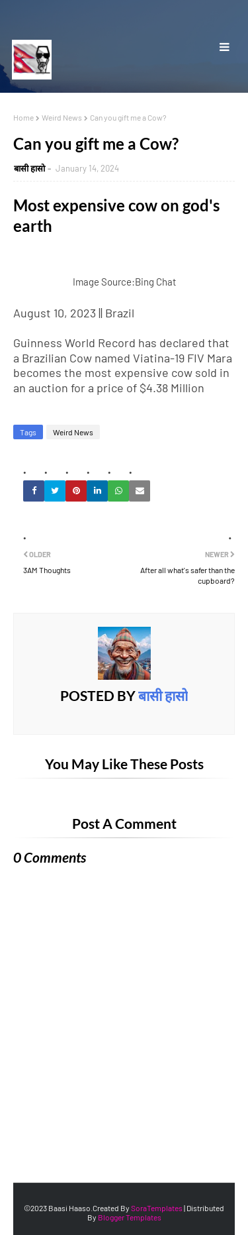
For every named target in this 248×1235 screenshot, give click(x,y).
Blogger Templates (129, 1217)
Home (23, 117)
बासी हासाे (29, 168)
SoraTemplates (157, 1207)
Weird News (62, 117)
